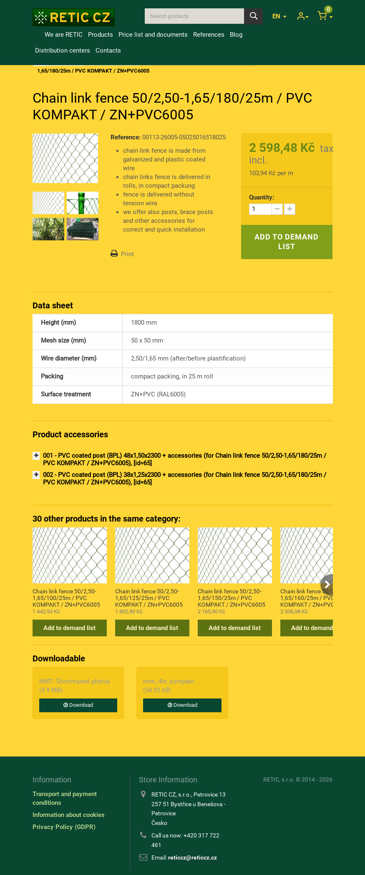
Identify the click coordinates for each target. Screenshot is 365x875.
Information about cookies (69, 815)
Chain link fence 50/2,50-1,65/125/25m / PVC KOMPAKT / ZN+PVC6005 (149, 597)
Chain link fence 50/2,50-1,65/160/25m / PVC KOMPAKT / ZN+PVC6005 (314, 597)
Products (100, 34)
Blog (236, 34)
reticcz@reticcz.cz (192, 857)
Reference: (126, 137)
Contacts (108, 50)
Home (37, 35)
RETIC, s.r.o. (279, 779)
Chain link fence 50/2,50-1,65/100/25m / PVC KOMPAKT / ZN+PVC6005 (66, 597)
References (208, 34)
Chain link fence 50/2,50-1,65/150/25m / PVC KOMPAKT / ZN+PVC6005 (231, 597)
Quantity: (261, 197)
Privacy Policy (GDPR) (64, 827)
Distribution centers (62, 50)
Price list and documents (153, 34)
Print (127, 254)
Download (78, 705)
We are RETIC (64, 34)
